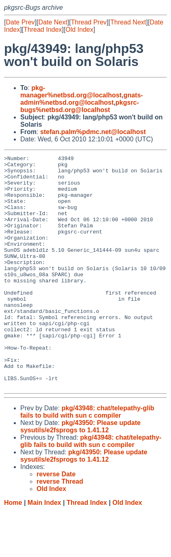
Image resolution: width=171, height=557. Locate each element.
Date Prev (20, 22)
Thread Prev (89, 22)
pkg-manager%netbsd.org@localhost (70, 91)
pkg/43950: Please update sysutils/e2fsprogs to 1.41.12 (80, 473)
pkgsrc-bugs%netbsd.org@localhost (79, 106)
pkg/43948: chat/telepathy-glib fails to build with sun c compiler (87, 458)
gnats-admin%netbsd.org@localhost (81, 99)
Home (13, 549)
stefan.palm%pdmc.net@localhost (93, 131)
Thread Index (43, 29)
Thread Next (128, 22)
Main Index (44, 549)
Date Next (52, 22)
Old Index (79, 29)
